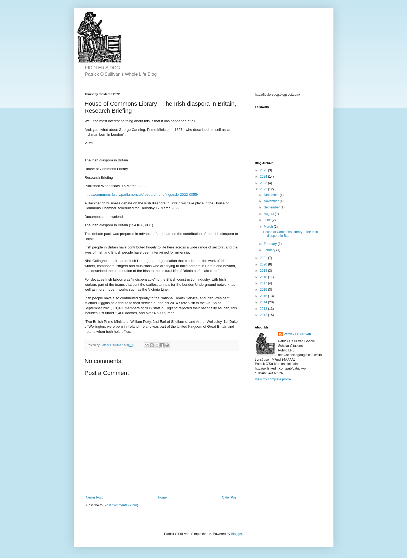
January (270, 250)
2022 (264, 189)
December (272, 195)
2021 (264, 258)
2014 (264, 302)
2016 (264, 289)
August (269, 214)
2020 (264, 264)
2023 (264, 183)
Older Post (229, 497)
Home (162, 497)
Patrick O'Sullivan (297, 334)
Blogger (236, 534)
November (272, 201)
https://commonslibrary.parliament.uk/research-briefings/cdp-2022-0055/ (141, 194)
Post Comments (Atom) (121, 505)
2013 (264, 309)
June (268, 220)
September (272, 207)
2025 (264, 170)
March (269, 226)
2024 (264, 176)
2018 (264, 277)
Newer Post (94, 497)
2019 (264, 271)
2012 (264, 315)
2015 (264, 296)
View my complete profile (273, 379)
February (270, 244)
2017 (264, 283)
